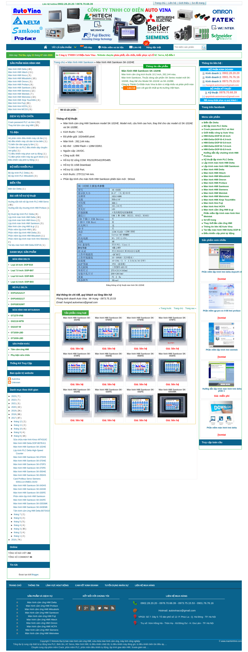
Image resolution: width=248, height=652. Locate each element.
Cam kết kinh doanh (86, 585)
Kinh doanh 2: (212, 77)
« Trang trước (165, 308)
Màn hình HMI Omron (18, 81)
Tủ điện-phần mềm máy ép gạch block (26, 157)
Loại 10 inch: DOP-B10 (22, 265)
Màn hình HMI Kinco (17, 75)
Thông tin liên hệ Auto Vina (218, 226)
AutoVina (16, 379)
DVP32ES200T (18, 304)
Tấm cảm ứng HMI (20, 349)
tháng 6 (17, 518)
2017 (14, 418)
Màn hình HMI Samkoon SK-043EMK (30, 507)
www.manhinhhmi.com (231, 641)
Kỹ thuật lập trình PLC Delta (21, 214)
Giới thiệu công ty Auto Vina (218, 132)
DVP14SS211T (18, 299)
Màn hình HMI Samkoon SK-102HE (29, 447)
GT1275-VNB (17, 315)
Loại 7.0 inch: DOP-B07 (22, 270)
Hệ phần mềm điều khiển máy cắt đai (25, 138)
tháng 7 (17, 514)
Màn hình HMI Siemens (19, 91)
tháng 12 (18, 421)
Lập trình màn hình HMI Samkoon (24, 223)
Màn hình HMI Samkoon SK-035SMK (30, 503)
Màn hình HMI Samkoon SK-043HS (29, 485)
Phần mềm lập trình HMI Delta (22, 232)
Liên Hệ (135, 47)
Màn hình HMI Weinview (19, 97)
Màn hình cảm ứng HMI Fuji (42, 616)
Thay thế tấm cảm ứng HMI (21, 125)
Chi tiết (34, 259)
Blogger (35, 574)
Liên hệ (131, 88)
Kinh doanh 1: (212, 73)
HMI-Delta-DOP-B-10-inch (217, 136)
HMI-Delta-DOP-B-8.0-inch (217, 149)
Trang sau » (190, 308)
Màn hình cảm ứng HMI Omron (41, 623)
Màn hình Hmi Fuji (16, 103)
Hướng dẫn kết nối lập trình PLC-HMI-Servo (28, 202)
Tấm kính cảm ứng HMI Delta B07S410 (31, 511)
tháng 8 (17, 436)
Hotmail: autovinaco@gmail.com (176, 610)
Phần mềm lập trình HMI (19, 229)
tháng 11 (18, 425)
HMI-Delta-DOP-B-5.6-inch (217, 142)
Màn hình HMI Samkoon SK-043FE (29, 500)
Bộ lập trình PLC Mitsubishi (21, 176)
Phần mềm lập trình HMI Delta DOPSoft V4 (222, 272)
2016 (14, 539)
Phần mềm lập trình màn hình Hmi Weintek (28, 239)
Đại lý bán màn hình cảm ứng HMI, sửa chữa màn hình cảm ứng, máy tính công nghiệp (100, 641)
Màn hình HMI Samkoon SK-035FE (29, 493)
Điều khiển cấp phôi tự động (21, 160)
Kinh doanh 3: (212, 81)
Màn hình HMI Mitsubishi (19, 78)
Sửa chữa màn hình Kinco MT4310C (30, 439)
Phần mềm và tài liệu (110, 47)
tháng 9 (17, 432)
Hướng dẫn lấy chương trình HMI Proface (27, 208)
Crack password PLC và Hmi (21, 122)
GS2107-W (16, 327)
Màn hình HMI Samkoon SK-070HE (29, 461)
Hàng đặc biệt (153, 47)
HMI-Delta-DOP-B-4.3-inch (217, 139)
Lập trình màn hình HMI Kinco (22, 220)
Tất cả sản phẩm (61, 47)
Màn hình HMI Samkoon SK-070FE (29, 468)
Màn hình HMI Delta (17, 69)
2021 (14, 403)
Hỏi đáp (86, 47)
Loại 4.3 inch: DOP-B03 (22, 282)
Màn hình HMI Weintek (19, 94)
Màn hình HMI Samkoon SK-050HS (29, 475)
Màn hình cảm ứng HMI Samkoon (42, 612)
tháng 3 (17, 529)
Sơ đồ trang (210, 220)
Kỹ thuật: (212, 92)
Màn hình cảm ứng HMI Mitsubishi (42, 609)
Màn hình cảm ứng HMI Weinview (42, 633)
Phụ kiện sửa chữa (20, 355)
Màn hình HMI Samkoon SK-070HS (29, 457)
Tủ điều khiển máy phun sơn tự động (25, 154)
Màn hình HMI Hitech (18, 72)
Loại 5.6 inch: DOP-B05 (22, 276)
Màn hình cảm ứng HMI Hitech (42, 619)
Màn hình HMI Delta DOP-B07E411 (29, 443)
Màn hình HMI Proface (18, 84)
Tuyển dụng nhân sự (116, 585)
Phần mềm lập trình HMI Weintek (221, 350)
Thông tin (33, 585)
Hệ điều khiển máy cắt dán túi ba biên (25, 141)
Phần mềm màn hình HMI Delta (222, 428)
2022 (14, 400)
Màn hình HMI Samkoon (19, 88)
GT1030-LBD (17, 332)
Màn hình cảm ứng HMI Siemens (41, 630)
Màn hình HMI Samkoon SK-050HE (29, 471)
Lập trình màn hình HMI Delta (22, 217)
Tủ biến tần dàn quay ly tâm (21, 144)
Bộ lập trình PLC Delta (18, 173)
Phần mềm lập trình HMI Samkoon (29, 496)
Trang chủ (60, 62)
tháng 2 (17, 532)
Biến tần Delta (15, 189)
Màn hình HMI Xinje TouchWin (22, 100)
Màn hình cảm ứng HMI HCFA (42, 626)
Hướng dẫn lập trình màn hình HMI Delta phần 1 (221, 390)
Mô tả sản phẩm (68, 110)
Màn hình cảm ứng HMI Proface (42, 606)
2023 (14, 396)
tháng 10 (18, 429)
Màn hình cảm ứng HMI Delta (42, 602)
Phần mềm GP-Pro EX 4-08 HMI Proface (221, 311)
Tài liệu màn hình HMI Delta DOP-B (25, 245)
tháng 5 (17, 521)
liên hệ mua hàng (145, 585)
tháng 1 (17, 536)
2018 (14, 414)
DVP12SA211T (18, 293)
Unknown (16, 382)
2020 (14, 407)
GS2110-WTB (17, 321)
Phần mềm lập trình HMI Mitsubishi (24, 236)
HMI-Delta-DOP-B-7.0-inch (217, 146)
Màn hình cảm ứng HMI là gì (21, 226)
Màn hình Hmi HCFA (18, 106)
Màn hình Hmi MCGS (18, 109)
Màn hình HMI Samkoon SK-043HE (29, 489)
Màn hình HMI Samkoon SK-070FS (29, 464)
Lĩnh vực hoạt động (57, 585)
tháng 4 (17, 525)
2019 (14, 410)
